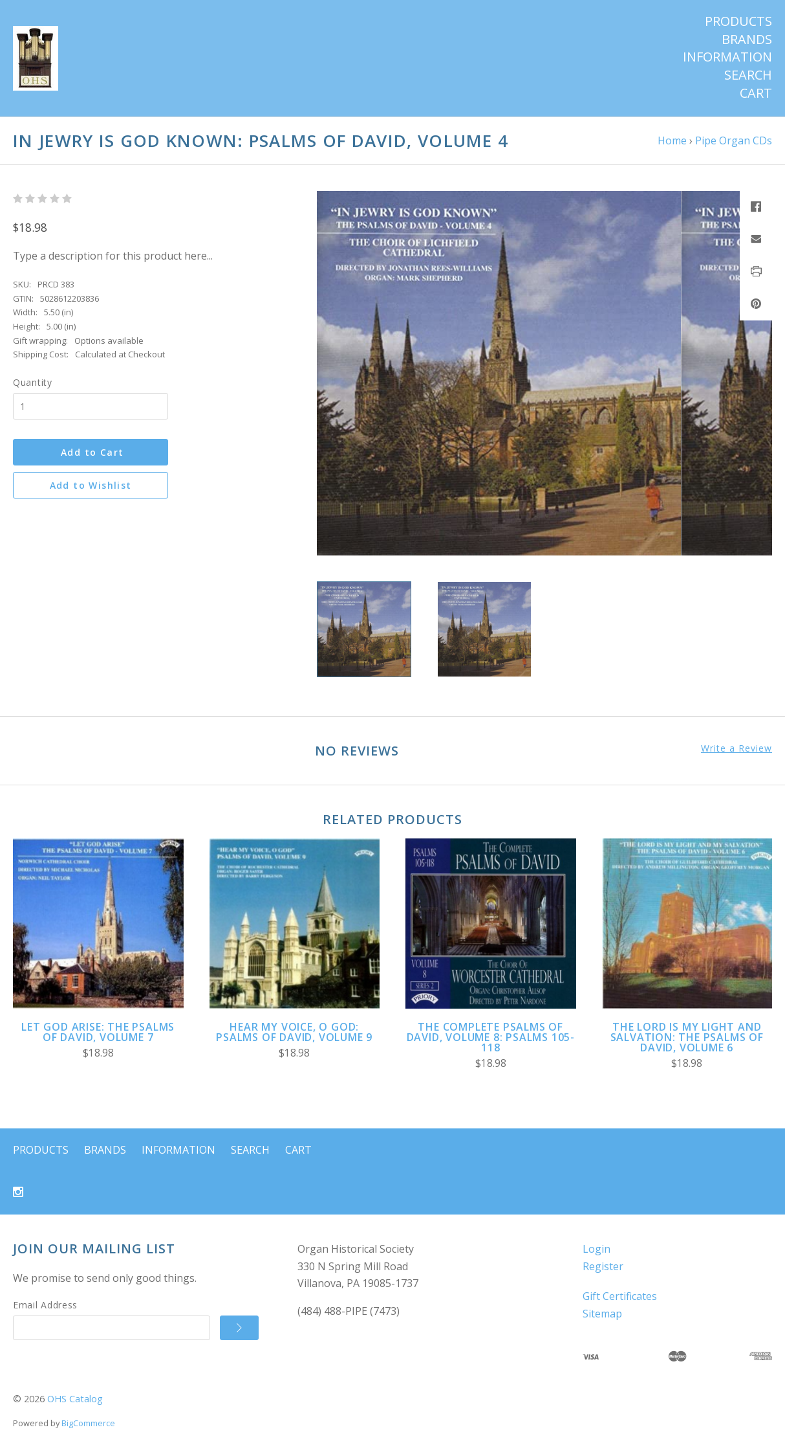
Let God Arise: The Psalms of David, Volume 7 (98, 1032)
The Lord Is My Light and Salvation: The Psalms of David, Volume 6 (687, 1037)
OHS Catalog (75, 1399)
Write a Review (736, 748)
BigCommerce (88, 1423)
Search (748, 75)
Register (603, 1266)
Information (727, 57)
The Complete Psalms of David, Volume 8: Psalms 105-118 (491, 1037)
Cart (756, 93)
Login (596, 1249)
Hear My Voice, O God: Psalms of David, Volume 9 (294, 1032)
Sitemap (602, 1313)
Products (738, 21)
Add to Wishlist (91, 485)
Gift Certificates (620, 1296)
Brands (747, 39)
